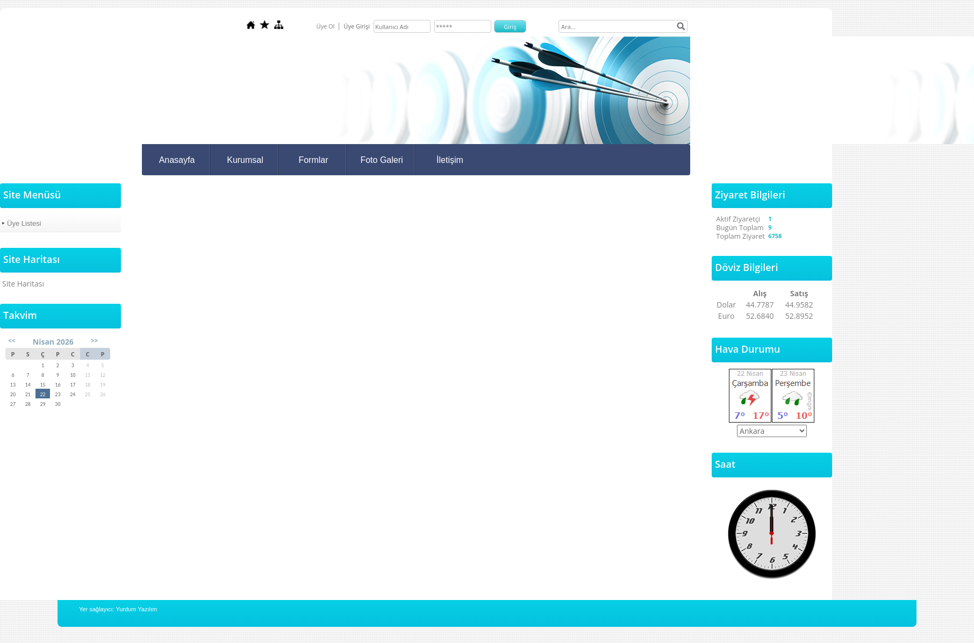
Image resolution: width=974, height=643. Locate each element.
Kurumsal (245, 160)
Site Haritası (23, 283)
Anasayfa (177, 160)
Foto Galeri (381, 160)
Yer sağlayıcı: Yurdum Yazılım (118, 609)
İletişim (449, 160)
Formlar (313, 160)
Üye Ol (325, 26)
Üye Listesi (24, 223)
